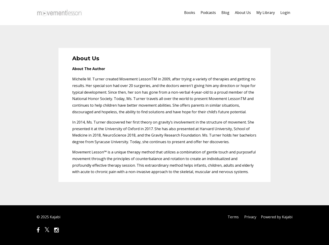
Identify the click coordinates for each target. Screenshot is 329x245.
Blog (225, 12)
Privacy (250, 216)
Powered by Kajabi (276, 216)
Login (285, 12)
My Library (265, 12)
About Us (243, 12)
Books (189, 12)
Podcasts (208, 12)
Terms (233, 216)
